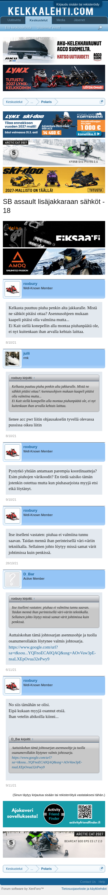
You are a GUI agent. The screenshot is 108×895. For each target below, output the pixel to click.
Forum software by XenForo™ (22, 888)
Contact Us (88, 881)
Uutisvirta (14, 20)
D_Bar (28, 574)
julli (26, 353)
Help (101, 881)
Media (60, 20)
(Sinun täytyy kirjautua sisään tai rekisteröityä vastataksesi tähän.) (59, 795)
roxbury (30, 283)
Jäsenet (79, 20)
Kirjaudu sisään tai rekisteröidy (77, 4)
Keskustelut (39, 20)
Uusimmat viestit (48, 27)
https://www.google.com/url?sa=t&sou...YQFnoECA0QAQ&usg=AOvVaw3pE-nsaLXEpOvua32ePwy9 (52, 653)
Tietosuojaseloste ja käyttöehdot (84, 888)
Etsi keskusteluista (18, 27)
